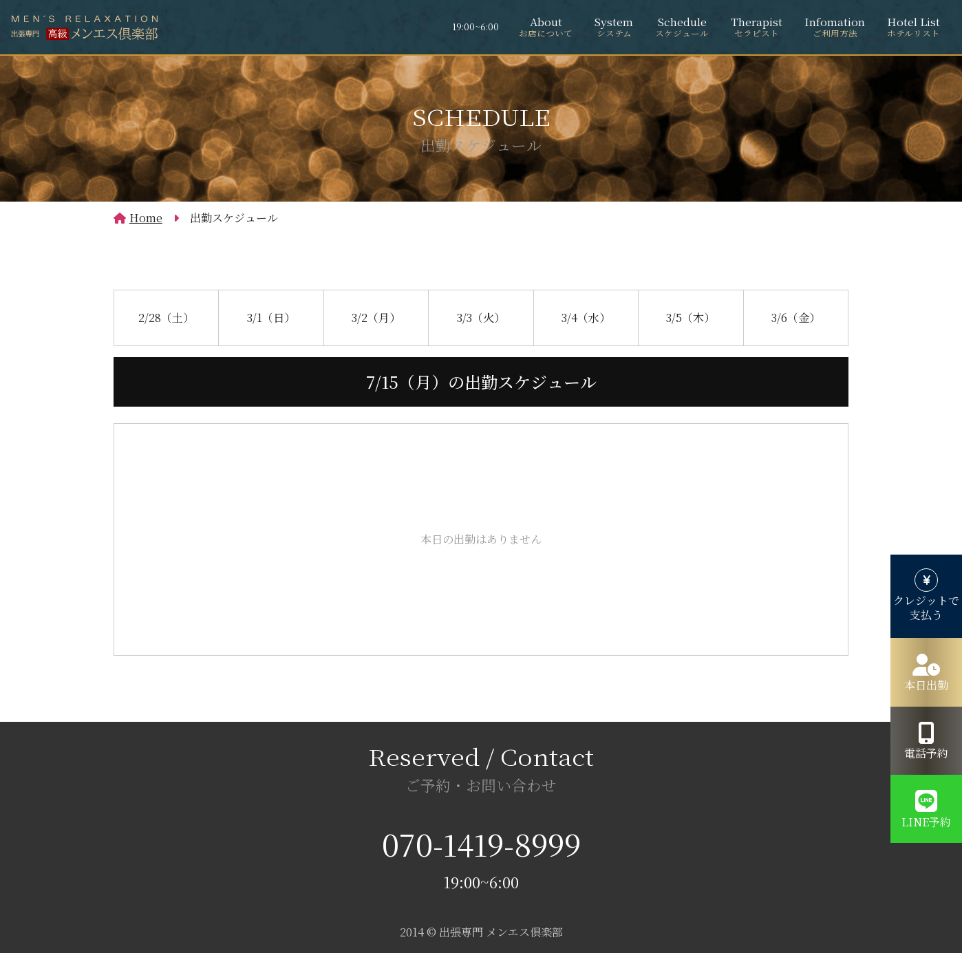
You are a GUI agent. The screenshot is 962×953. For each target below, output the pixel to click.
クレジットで (926, 608)
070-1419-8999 (481, 844)
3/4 (586, 315)
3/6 (795, 315)
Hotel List (913, 27)
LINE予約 (926, 822)
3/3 (481, 315)
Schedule (682, 27)
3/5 (690, 315)
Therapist (756, 27)
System (614, 27)
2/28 (166, 315)
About (546, 27)
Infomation (834, 27)
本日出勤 (926, 685)
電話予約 (926, 753)
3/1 (271, 315)
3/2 (376, 315)
